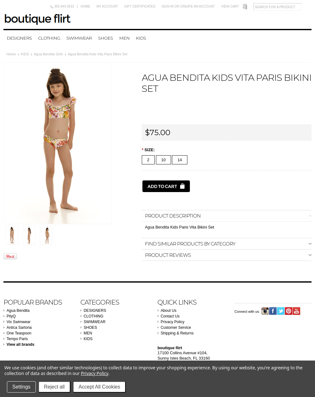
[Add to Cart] (166, 186)
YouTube (297, 311)
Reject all (54, 386)
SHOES (105, 38)
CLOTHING (49, 38)
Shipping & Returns (177, 333)
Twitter (281, 311)
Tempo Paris (17, 339)
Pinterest (289, 311)
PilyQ (11, 316)
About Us (168, 310)
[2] (148, 160)
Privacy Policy (173, 322)
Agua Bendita (18, 310)
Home (85, 6)
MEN (124, 38)
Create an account (197, 6)
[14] (179, 160)
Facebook (273, 311)
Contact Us (170, 316)
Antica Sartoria (19, 327)
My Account (107, 6)
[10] (163, 160)
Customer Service (176, 327)
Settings (21, 386)
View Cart (230, 6)
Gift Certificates (139, 6)
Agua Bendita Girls (48, 54)
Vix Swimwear (18, 322)
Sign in (168, 6)
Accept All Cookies (99, 386)
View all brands (20, 344)
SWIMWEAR (79, 38)
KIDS (141, 38)
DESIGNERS (19, 38)
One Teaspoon (19, 333)
